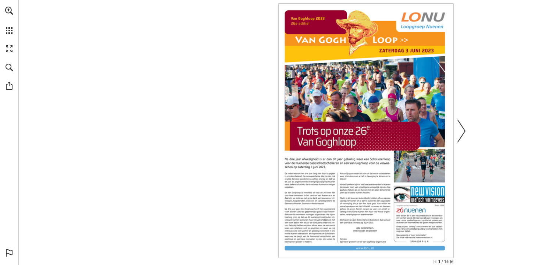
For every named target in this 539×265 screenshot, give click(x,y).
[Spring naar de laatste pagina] (451, 262)
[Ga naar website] (365, 248)
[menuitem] (9, 20)
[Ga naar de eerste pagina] (434, 262)
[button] (9, 10)
